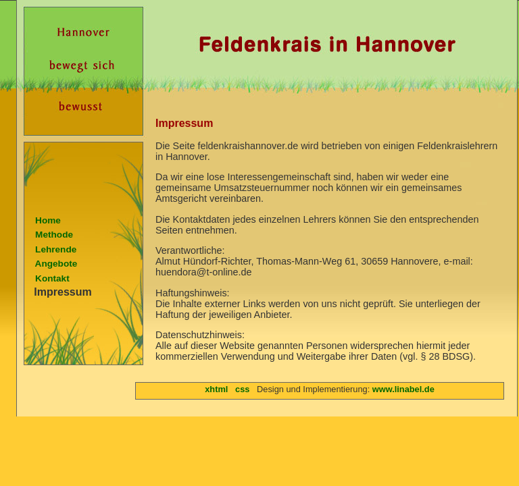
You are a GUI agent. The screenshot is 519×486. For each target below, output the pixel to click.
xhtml (216, 389)
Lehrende (50, 249)
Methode (49, 235)
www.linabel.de (403, 389)
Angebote (51, 264)
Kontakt (47, 278)
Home (43, 220)
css (242, 389)
